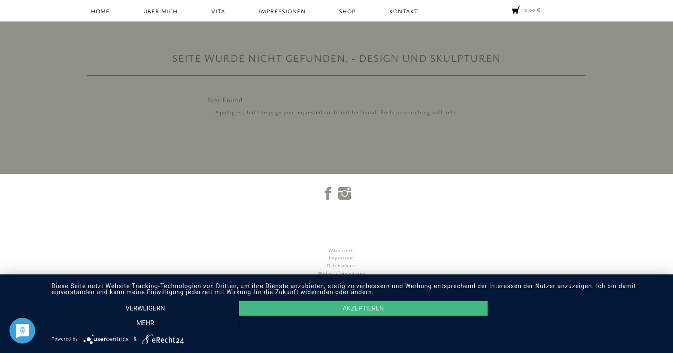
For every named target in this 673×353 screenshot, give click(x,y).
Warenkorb (341, 250)
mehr (573, 323)
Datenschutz (341, 265)
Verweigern (143, 323)
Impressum (341, 257)
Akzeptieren (358, 323)
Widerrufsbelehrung (341, 273)
